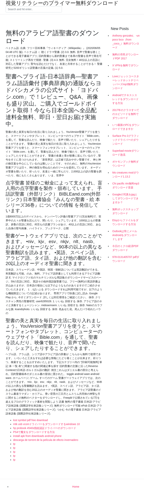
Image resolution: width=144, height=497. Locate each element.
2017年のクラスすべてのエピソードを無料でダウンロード (125, 114)
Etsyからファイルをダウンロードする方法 (125, 222)
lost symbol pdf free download (30, 420)
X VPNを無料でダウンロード (125, 67)
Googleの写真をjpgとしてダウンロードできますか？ (125, 198)
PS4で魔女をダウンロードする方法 (34, 432)
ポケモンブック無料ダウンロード (125, 163)
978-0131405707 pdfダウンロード (125, 258)
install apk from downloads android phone (37, 435)
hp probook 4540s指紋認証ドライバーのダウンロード (44, 428)
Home (75, 486)
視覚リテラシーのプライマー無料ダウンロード (62, 3)
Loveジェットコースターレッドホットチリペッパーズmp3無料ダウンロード (125, 82)
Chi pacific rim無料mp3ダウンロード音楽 (125, 185)
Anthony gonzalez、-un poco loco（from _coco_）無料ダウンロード (126, 41)
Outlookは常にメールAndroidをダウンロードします (124, 235)
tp (14, 443)
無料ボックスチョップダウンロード (125, 211)
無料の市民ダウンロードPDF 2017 (125, 56)
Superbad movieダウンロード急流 (125, 152)
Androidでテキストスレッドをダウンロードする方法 (125, 99)
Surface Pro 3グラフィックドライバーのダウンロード (125, 139)
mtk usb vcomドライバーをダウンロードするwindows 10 (46, 424)
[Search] (34, 9)
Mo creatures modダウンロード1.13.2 (125, 174)
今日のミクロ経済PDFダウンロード (125, 248)
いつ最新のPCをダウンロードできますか (126, 126)
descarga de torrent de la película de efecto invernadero (45, 439)
